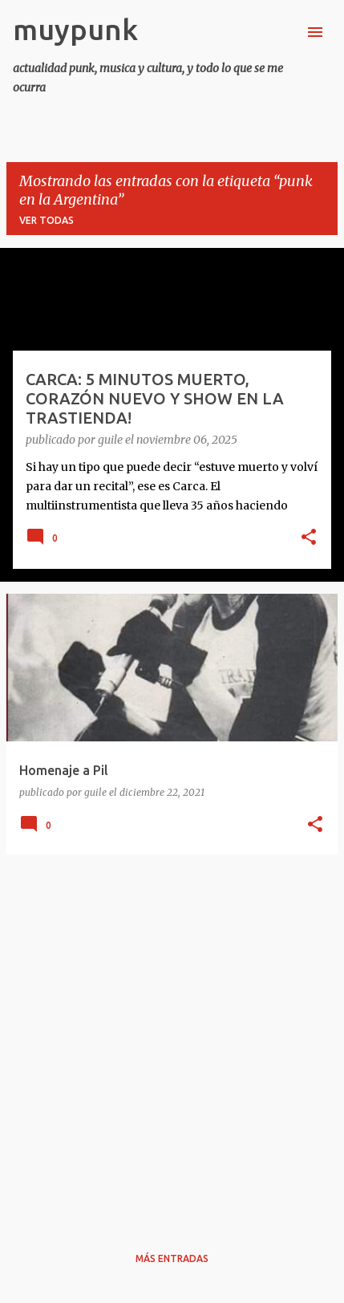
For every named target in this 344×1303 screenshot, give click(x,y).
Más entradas (172, 1258)
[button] (308, 538)
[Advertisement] (172, 1039)
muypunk (75, 29)
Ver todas (46, 220)
